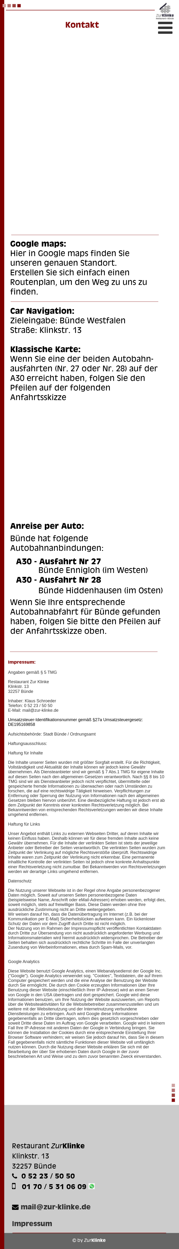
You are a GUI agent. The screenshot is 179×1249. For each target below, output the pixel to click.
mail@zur (31, 710)
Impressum (32, 1223)
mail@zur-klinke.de (56, 1207)
